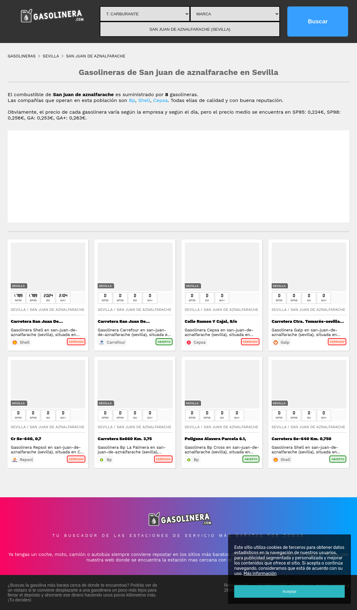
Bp (132, 100)
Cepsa (160, 100)
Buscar (318, 21)
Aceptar (289, 591)
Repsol (26, 459)
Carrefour (116, 342)
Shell (144, 100)
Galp (285, 342)
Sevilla (18, 285)
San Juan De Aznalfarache (57, 309)
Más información (260, 573)
